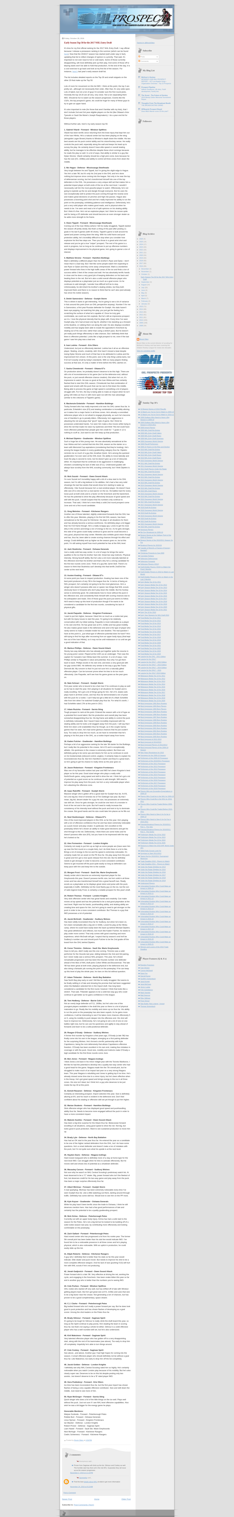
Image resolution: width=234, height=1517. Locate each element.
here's (75, 71)
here (66, 54)
